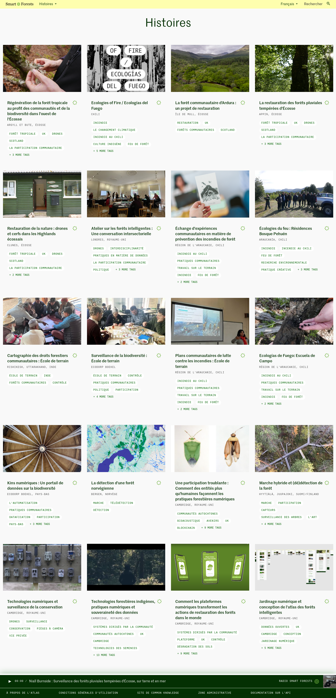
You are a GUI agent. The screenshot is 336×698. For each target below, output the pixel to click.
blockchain (186, 528)
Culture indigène (107, 144)
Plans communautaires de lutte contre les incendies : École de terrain (203, 361)
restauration (187, 123)
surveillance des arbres (281, 517)
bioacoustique (188, 521)
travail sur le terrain (196, 268)
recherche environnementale (284, 262)
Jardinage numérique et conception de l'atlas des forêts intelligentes (287, 607)
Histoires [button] (46, 4)
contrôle (60, 382)
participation (127, 390)
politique (101, 269)
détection (101, 510)
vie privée (18, 635)
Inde (47, 375)
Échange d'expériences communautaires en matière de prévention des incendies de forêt (205, 234)
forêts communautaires (195, 130)
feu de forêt (138, 144)
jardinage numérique (278, 641)
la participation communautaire (35, 148)
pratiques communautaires (198, 261)
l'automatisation (23, 503)
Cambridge (101, 641)
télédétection (121, 503)
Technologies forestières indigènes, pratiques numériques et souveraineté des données (123, 607)
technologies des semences (115, 648)
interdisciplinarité (127, 248)
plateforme (186, 639)
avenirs (213, 521)
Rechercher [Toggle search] (317, 4)
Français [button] (288, 4)
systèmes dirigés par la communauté (123, 627)
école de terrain (23, 375)
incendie (100, 123)
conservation (19, 628)
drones (57, 134)
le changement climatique (114, 130)
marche (98, 503)
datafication (19, 517)
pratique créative (276, 269)
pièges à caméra (50, 628)
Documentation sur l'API (271, 693)
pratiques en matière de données (120, 255)
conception (292, 634)
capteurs (268, 510)
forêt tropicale (22, 134)
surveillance (36, 621)
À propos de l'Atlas (22, 693)
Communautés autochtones (197, 513)
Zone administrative (214, 693)
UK (44, 134)
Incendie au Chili (108, 137)
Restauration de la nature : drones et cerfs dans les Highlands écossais (37, 234)
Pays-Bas (16, 524)
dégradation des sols (195, 646)
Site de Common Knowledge (158, 693)
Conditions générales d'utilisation (88, 693)
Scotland (16, 141)
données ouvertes (275, 627)
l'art (312, 517)
